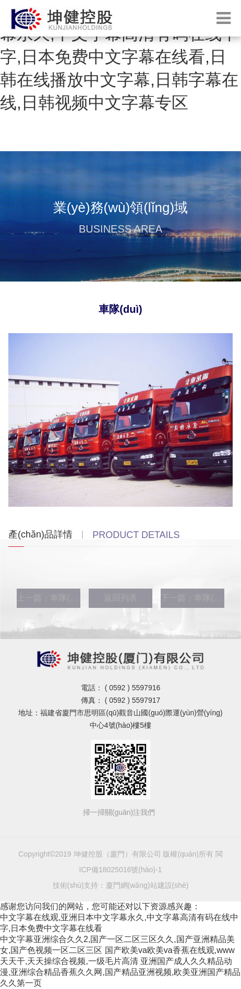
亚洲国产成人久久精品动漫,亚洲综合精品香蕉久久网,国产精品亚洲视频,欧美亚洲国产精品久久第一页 (120, 972)
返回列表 (120, 597)
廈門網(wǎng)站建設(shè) (147, 885)
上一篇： (48, 597)
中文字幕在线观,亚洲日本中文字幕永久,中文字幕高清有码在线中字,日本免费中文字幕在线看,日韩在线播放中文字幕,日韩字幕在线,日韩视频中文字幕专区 (119, 57)
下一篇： (192, 597)
